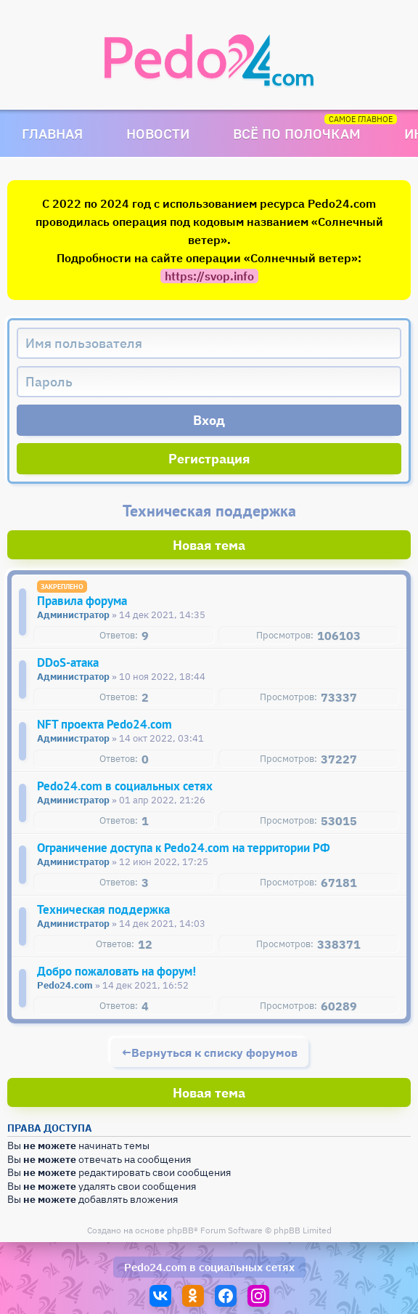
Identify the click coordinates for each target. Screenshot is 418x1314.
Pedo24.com (155, 1267)
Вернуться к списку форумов (214, 1052)
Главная (52, 133)
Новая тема (209, 545)
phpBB (180, 1230)
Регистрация (209, 458)
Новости (157, 133)
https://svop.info (209, 276)
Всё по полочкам (297, 133)
